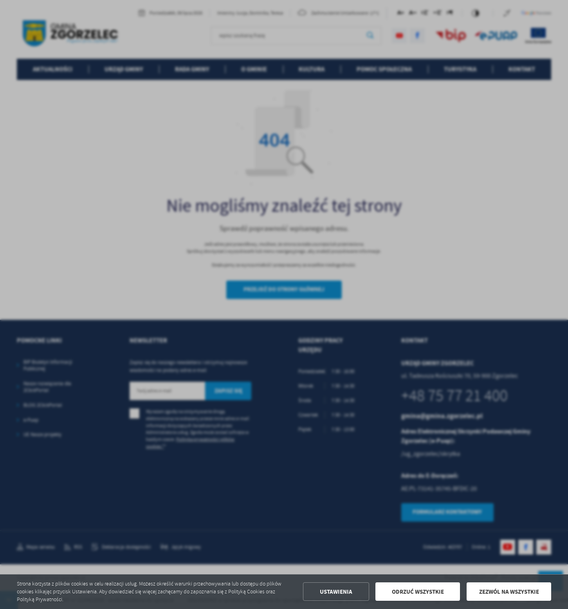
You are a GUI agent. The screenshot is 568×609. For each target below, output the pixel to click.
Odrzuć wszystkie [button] (418, 592)
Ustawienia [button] (336, 592)
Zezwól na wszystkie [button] (509, 592)
